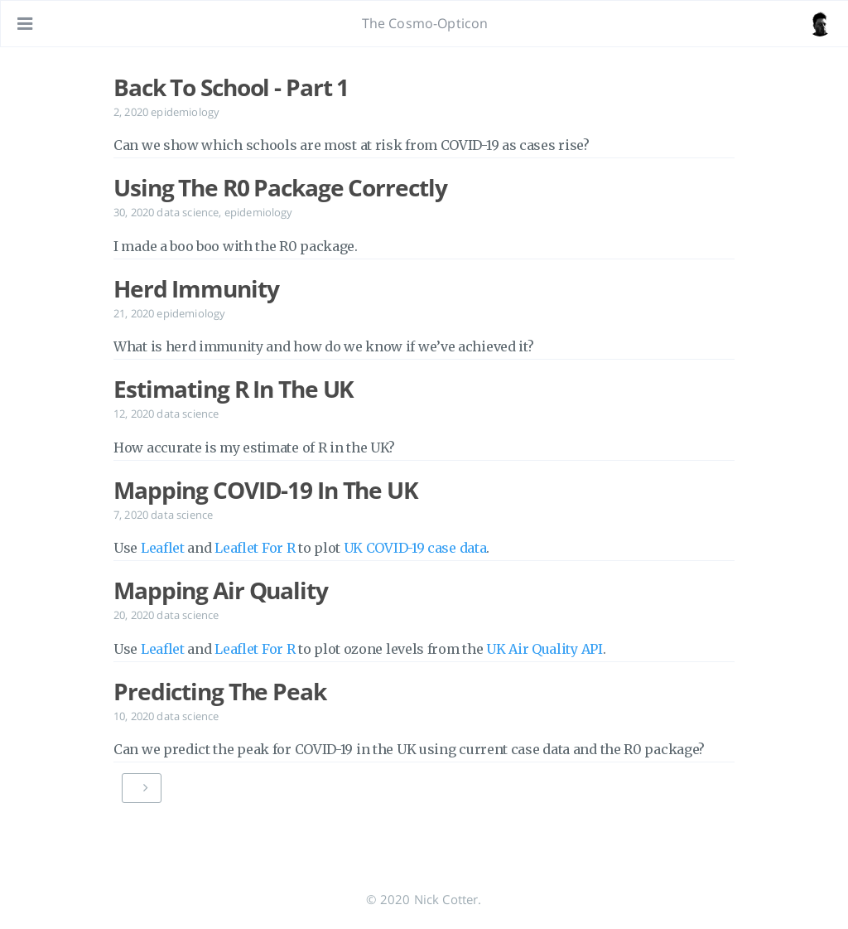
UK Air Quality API (544, 649)
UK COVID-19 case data (415, 547)
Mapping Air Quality (220, 590)
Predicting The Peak (219, 691)
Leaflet (163, 547)
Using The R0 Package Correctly (279, 187)
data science (188, 212)
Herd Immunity (195, 288)
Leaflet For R (254, 547)
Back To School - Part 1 (231, 87)
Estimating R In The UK (233, 388)
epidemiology (185, 111)
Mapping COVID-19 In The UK (265, 490)
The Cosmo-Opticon (425, 23)
